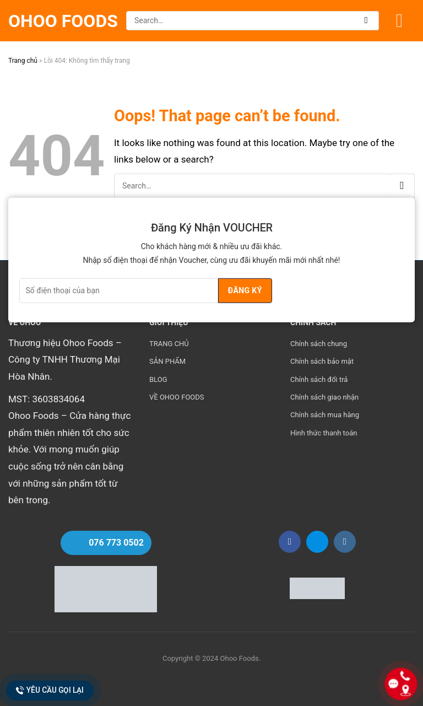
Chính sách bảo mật (322, 361)
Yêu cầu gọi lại (50, 690)
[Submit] (366, 20)
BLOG (158, 379)
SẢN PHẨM (167, 361)
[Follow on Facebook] (290, 542)
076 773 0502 (116, 542)
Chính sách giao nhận (324, 397)
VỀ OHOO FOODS (176, 397)
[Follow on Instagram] (345, 542)
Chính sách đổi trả (319, 379)
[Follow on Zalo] (317, 542)
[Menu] (405, 20)
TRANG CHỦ (169, 343)
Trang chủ (22, 60)
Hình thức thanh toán (323, 433)
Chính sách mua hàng (324, 415)
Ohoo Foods (63, 21)
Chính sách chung (318, 343)
